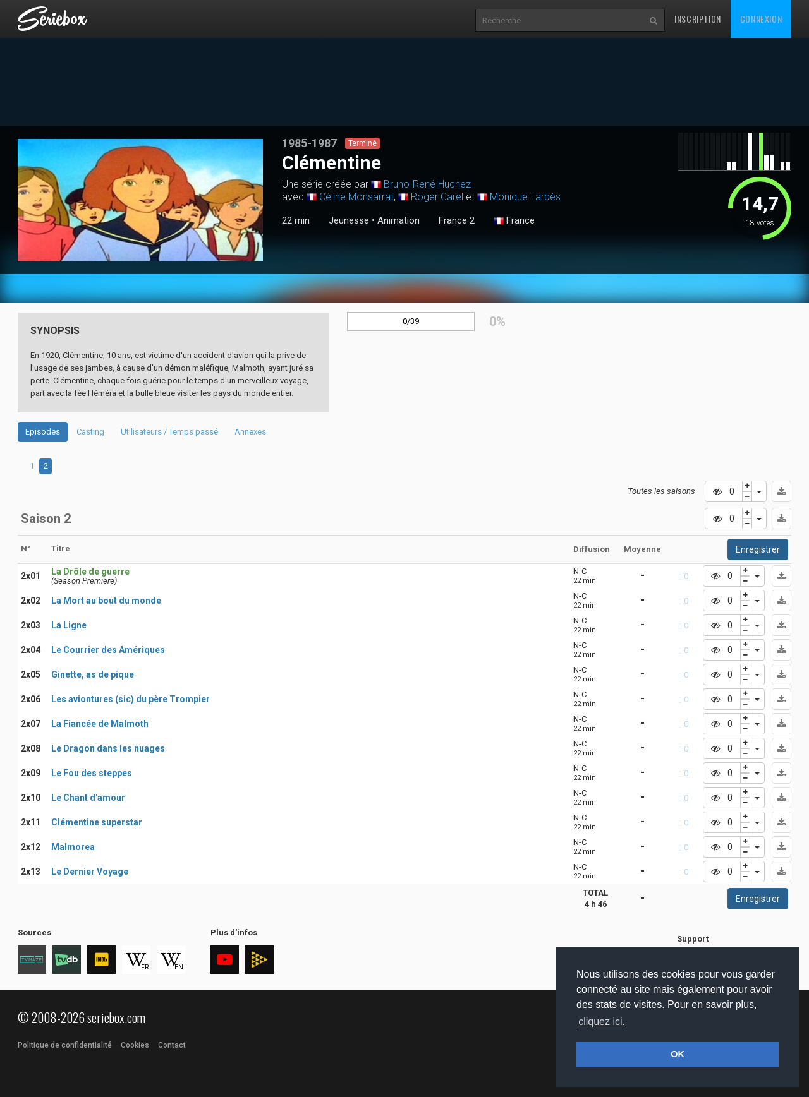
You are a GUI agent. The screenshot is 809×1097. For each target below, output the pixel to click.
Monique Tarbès (525, 197)
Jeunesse (349, 220)
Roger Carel (437, 197)
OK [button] (677, 1054)
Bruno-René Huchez (427, 184)
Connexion (761, 18)
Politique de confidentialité (65, 1045)
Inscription (697, 18)
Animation (398, 220)
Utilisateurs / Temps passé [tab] (169, 431)
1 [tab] (32, 466)
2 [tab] (46, 466)
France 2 (457, 220)
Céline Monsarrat (356, 197)
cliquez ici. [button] (601, 1021)
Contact (172, 1045)
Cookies (135, 1045)
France (514, 221)
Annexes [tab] (250, 431)
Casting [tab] (90, 431)
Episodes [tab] (42, 431)
